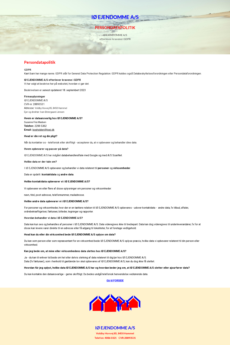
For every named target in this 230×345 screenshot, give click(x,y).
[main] (115, 27)
